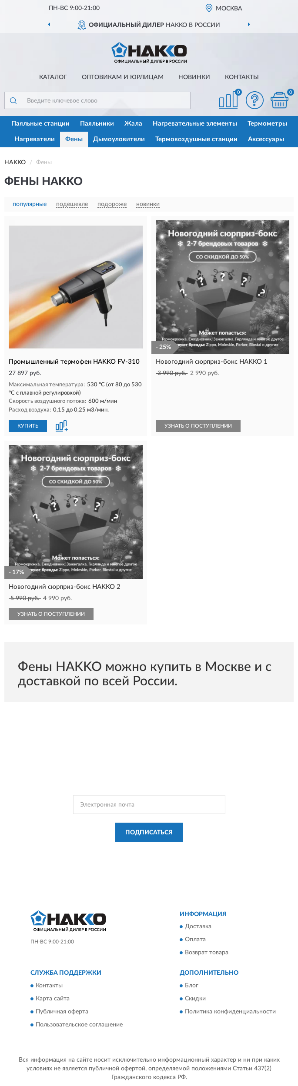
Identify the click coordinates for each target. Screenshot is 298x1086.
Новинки (194, 77)
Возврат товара (206, 953)
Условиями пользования (141, 859)
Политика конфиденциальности (230, 1012)
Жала (133, 123)
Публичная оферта (62, 1012)
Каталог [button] (53, 77)
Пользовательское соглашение (79, 1025)
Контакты (242, 77)
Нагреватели (34, 139)
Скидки (195, 999)
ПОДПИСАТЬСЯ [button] (149, 833)
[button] (254, 100)
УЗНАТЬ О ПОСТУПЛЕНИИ (198, 425)
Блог (191, 986)
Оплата (195, 940)
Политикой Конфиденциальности (192, 852)
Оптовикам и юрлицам (123, 77)
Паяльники (97, 123)
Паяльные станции (40, 123)
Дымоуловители (119, 139)
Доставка (198, 927)
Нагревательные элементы (195, 123)
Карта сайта (53, 999)
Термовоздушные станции (196, 139)
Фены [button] (74, 139)
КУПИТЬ (27, 425)
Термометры (267, 123)
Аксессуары (266, 139)
